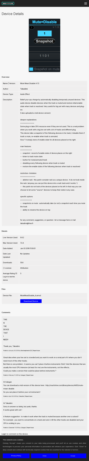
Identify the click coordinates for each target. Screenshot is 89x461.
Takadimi (24, 89)
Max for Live (8, 3)
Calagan (23, 375)
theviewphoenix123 (26, 350)
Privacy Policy (16, 456)
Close (44, 456)
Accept (73, 456)
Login (4, 434)
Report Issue (36, 350)
